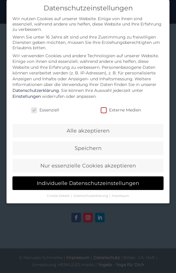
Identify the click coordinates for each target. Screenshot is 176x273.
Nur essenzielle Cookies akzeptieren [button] (88, 165)
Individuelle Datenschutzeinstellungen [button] (88, 183)
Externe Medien (121, 110)
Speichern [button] (88, 148)
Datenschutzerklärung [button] (91, 196)
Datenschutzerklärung (35, 90)
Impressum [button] (120, 196)
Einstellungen (26, 96)
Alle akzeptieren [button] (88, 130)
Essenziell (45, 110)
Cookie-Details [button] (59, 196)
